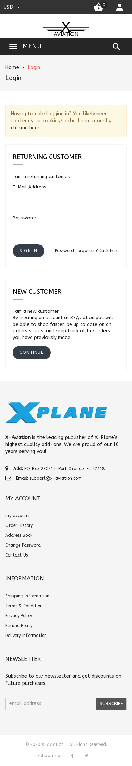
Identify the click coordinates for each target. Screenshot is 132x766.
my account (17, 515)
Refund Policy (18, 625)
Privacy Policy (18, 615)
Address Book (18, 535)
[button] (28, 250)
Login (34, 68)
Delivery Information (26, 635)
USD (12, 7)
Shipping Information (27, 596)
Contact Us (16, 555)
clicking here (25, 128)
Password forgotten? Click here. (87, 250)
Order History (19, 525)
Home (12, 68)
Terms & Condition (24, 605)
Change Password (23, 545)
